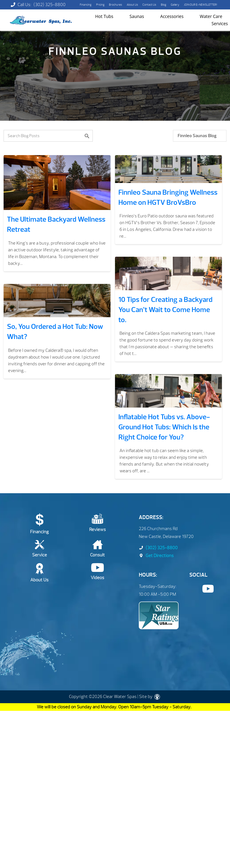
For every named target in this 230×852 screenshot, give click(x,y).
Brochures (115, 5)
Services (220, 23)
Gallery (175, 5)
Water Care (211, 16)
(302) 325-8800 (49, 4)
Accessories (172, 16)
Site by (149, 696)
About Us (132, 5)
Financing (85, 5)
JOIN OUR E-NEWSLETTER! (200, 5)
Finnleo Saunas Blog (197, 135)
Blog (163, 5)
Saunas (137, 16)
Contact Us (149, 5)
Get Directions (156, 555)
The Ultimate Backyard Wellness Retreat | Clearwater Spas (41, 20)
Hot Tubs (104, 16)
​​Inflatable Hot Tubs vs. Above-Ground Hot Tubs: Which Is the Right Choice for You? (164, 427)
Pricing (100, 5)
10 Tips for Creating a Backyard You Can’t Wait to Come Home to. (165, 309)
